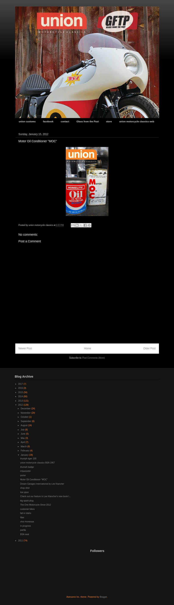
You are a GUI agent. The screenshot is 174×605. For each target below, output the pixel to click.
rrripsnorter (25, 471)
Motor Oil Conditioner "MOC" (34, 479)
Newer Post (25, 348)
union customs (27, 121)
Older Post (149, 348)
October (25, 417)
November (26, 413)
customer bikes (27, 509)
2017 (21, 384)
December (26, 408)
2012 (21, 405)
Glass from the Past (88, 121)
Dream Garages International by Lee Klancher (42, 484)
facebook (48, 121)
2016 (21, 388)
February (25, 450)
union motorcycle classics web (136, 121)
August (24, 425)
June (23, 434)
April (23, 442)
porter (23, 475)
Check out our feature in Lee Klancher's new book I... (45, 496)
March (24, 446)
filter (22, 517)
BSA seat (24, 534)
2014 (21, 396)
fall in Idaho (25, 513)
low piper (24, 492)
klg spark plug (27, 500)
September (26, 421)
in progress (25, 526)
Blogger (103, 597)
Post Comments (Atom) (93, 358)
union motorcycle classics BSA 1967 (37, 463)
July (23, 430)
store (109, 121)
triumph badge (27, 467)
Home (87, 348)
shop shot (25, 488)
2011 (21, 540)
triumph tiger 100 (28, 458)
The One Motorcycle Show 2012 (35, 505)
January (25, 455)
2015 (21, 392)
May (23, 438)
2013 (21, 401)
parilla (23, 530)
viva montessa (27, 521)
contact (65, 121)
